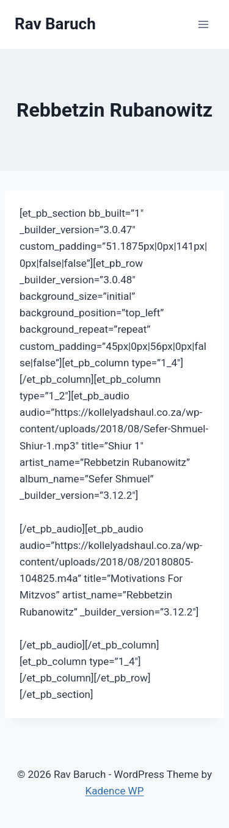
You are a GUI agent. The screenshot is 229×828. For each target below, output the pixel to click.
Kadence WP (114, 791)
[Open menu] (203, 24)
